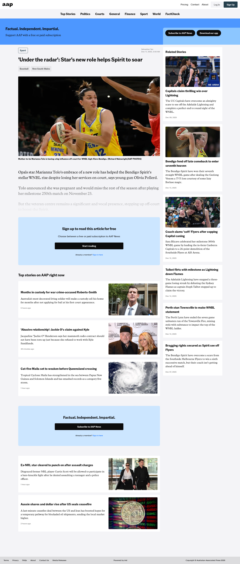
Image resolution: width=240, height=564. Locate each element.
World (157, 14)
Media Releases (59, 560)
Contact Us (44, 560)
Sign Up (230, 4)
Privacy (15, 560)
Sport (144, 14)
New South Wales (41, 68)
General (114, 14)
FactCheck (172, 14)
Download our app (209, 33)
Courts (99, 14)
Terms (6, 560)
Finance (130, 14)
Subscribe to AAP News (180, 33)
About (205, 4)
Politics (85, 14)
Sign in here (98, 255)
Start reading (89, 245)
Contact (195, 4)
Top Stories (67, 14)
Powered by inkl (120, 560)
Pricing (184, 4)
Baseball (24, 68)
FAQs (24, 560)
